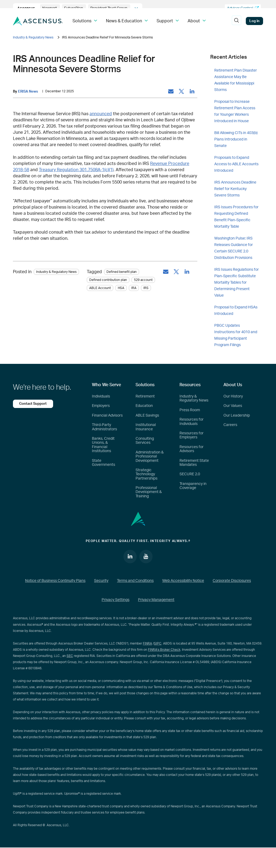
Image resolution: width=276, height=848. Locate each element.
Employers (101, 406)
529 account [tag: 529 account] (143, 280)
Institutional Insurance (146, 427)
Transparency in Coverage (193, 486)
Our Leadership (236, 415)
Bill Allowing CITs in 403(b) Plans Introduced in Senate (236, 139)
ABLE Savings (147, 415)
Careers (230, 425)
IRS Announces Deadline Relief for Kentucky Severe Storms (235, 189)
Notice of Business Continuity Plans (55, 581)
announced (100, 114)
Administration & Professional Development (150, 457)
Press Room (190, 410)
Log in (254, 21)
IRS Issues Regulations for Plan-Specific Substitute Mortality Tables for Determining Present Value (236, 282)
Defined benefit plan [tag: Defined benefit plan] (121, 272)
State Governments (103, 463)
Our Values (232, 406)
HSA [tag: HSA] (121, 288)
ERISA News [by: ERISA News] (28, 91)
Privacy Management (156, 600)
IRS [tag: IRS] (146, 288)
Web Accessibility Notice (183, 581)
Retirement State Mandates (194, 463)
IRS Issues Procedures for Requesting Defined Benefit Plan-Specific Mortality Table (236, 216)
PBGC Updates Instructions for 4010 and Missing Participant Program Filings (235, 335)
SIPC (157, 643)
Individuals (101, 396)
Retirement (145, 396)
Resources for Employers (191, 435)
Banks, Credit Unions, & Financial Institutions (103, 445)
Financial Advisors (107, 415)
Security (101, 581)
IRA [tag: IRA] (133, 288)
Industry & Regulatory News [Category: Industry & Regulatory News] (56, 272)
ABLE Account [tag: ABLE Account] (100, 288)
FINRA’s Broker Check (164, 649)
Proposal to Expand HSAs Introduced (235, 310)
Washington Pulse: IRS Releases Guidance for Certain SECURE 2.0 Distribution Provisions (233, 248)
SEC (70, 655)
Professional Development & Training (149, 492)
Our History (233, 396)
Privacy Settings (115, 600)
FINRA (147, 643)
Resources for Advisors (191, 449)
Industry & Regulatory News (33, 37)
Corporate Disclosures (232, 581)
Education (144, 406)
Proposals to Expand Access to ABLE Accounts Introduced (236, 164)
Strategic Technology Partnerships (146, 474)
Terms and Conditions (135, 581)
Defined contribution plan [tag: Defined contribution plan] (108, 280)
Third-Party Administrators (104, 427)
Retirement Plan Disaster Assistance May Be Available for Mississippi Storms (235, 80)
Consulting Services (145, 441)
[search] (236, 21)
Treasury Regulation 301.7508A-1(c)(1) (76, 170)
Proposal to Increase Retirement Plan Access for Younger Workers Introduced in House (234, 111)
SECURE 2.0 (190, 474)
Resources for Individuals (191, 421)
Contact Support (33, 403)
